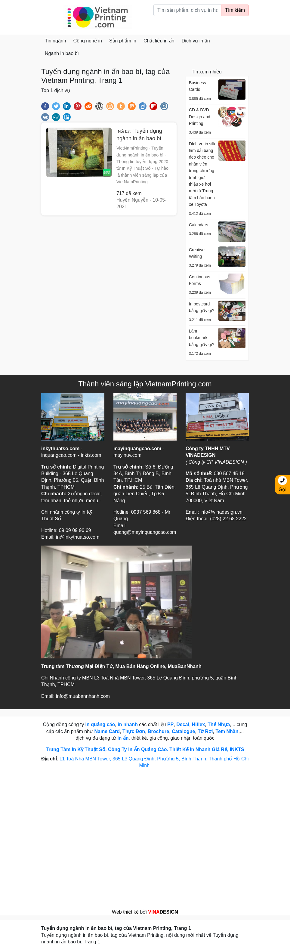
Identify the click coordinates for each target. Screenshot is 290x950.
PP (170, 724)
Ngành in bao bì (62, 53)
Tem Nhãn (226, 731)
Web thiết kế (125, 911)
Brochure (158, 731)
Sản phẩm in (122, 40)
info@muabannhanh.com (83, 696)
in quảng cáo (100, 724)
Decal (182, 724)
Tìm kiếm (235, 10)
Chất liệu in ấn (158, 40)
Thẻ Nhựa (219, 724)
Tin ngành (55, 40)
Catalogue (183, 731)
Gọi (282, 484)
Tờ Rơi (205, 731)
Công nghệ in (87, 40)
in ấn (122, 738)
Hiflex (198, 724)
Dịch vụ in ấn (196, 40)
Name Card (107, 731)
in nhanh (128, 724)
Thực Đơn (133, 731)
